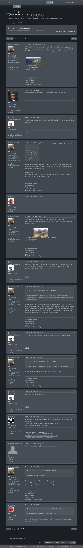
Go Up (9, 529)
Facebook (46, 546)
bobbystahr (14, 44)
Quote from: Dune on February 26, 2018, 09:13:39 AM (42, 361)
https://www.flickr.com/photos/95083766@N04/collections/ (41, 434)
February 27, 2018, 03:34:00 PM (34, 505)
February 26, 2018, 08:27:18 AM (36, 216)
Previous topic (61, 31)
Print (74, 38)
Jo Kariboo (14, 417)
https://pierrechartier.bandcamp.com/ (35, 432)
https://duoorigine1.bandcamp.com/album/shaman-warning (41, 436)
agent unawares (16, 444)
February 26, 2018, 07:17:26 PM (34, 416)
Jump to (41, 542)
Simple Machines (22, 546)
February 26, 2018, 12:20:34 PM (34, 391)
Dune (12, 118)
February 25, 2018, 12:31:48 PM (34, 142)
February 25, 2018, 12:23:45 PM (34, 90)
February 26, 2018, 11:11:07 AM (34, 357)
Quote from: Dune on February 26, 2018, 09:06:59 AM (42, 290)
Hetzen (12, 505)
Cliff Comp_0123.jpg (32, 65)
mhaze (12, 196)
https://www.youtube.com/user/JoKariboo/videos (38, 437)
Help (59, 546)
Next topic (71, 31)
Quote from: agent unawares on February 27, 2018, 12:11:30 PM (44, 508)
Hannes (13, 90)
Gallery (27, 132)
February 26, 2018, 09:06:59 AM (34, 261)
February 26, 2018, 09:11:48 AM (34, 286)
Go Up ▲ (71, 546)
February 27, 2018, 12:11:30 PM (34, 443)
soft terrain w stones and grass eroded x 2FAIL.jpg (41, 237)
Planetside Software (35, 546)
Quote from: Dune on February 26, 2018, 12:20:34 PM (42, 470)
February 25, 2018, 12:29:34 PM (34, 117)
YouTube (51, 546)
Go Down (10, 38)
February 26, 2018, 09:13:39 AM (34, 332)
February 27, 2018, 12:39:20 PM (34, 467)
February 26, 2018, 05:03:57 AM (34, 196)
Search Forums (70, 2)
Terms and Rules (64, 546)
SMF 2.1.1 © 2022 (14, 546)
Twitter (41, 546)
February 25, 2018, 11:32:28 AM (36, 44)
